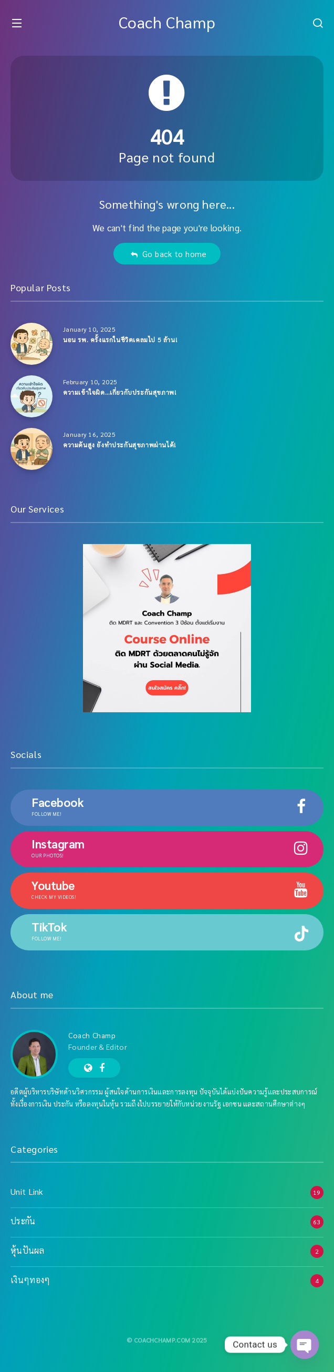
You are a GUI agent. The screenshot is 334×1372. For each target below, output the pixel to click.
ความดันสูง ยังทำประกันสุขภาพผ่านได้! (119, 445)
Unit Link (27, 1191)
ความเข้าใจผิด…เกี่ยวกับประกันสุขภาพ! (119, 392)
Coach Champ (167, 22)
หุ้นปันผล (27, 1250)
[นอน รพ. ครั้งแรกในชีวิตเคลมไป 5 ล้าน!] (32, 344)
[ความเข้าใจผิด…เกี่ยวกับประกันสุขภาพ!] (32, 396)
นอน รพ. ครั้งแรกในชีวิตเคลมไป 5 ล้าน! (120, 339)
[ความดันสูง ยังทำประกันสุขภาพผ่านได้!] (32, 449)
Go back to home (168, 254)
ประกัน (23, 1220)
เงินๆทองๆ (30, 1279)
